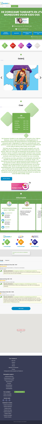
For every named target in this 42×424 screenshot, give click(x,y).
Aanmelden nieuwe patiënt (26, 33)
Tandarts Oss (8, 6)
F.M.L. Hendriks (8, 219)
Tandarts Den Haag (8, 410)
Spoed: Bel (16, 33)
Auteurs (13, 362)
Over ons (13, 360)
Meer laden (21, 308)
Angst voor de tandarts (9, 379)
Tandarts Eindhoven (8, 411)
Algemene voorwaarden (13, 367)
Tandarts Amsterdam (8, 404)
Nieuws (13, 365)
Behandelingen (9, 385)
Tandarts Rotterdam (8, 406)
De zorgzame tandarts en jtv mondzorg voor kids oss (15, 6)
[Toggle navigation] (40, 3)
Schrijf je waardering (5, 33)
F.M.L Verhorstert (8, 213)
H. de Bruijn (7, 226)
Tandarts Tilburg (7, 413)
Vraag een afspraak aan (37, 33)
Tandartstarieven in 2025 (9, 378)
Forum (13, 364)
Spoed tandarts (9, 381)
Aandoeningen (9, 386)
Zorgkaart (7, 260)
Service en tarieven (7, 395)
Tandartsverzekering (9, 376)
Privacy (13, 369)
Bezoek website (6, 178)
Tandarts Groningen (8, 415)
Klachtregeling (9, 388)
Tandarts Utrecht (7, 408)
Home (2, 6)
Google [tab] (1, 260)
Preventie (9, 383)
